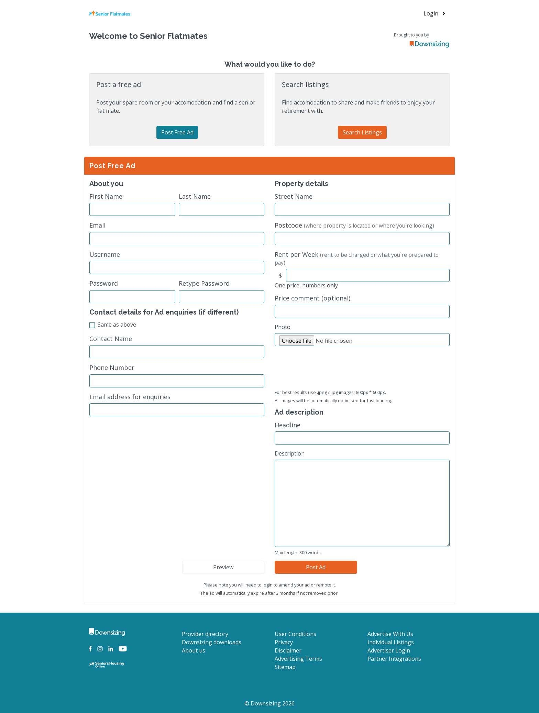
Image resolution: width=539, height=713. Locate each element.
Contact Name (110, 339)
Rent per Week (357, 258)
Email (97, 225)
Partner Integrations (394, 658)
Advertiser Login (388, 650)
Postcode (354, 225)
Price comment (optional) (312, 298)
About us (193, 650)
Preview (223, 567)
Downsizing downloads (211, 642)
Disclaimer (288, 650)
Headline (287, 425)
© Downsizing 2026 (269, 703)
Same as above (117, 324)
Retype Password (204, 283)
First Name (105, 196)
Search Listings (362, 132)
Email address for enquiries (129, 397)
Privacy (284, 642)
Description (290, 453)
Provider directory (205, 634)
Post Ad (316, 567)
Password (103, 283)
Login (434, 13)
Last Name (195, 196)
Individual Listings (390, 642)
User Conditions (295, 634)
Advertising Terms (298, 658)
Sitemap (285, 667)
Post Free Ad (177, 132)
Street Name (293, 196)
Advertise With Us (390, 634)
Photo (282, 326)
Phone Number (111, 368)
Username (104, 255)
